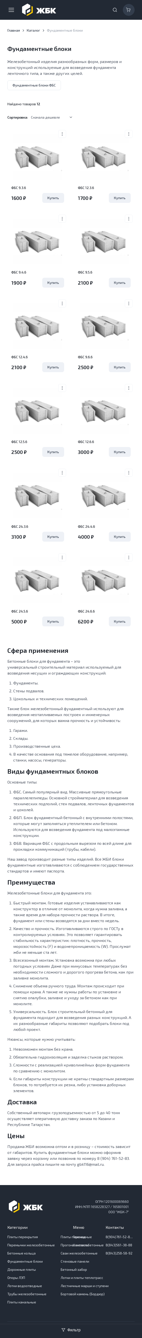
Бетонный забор (74, 1269)
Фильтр (71, 1329)
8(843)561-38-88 (119, 1245)
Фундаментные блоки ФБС (34, 85)
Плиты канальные (21, 1302)
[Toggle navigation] (11, 9)
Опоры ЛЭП (16, 1277)
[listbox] (53, 117)
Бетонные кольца (21, 1253)
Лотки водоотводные (24, 1286)
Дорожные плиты (21, 1269)
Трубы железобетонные (26, 1294)
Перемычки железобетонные (31, 1245)
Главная (13, 30)
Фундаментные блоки (25, 1261)
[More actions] (62, 134)
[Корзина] (129, 10)
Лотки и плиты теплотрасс (82, 1277)
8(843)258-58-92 (119, 1253)
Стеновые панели (75, 1261)
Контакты (81, 1245)
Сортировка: (17, 117)
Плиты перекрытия (22, 1237)
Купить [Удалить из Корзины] (53, 198)
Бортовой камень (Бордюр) (83, 1294)
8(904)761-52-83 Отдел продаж (120, 1237)
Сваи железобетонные (79, 1253)
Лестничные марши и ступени (85, 1286)
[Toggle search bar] (115, 10)
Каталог (33, 30)
